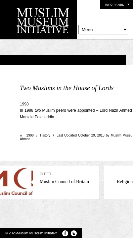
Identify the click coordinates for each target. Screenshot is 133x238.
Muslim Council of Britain (66, 178)
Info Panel (114, 4)
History (45, 135)
